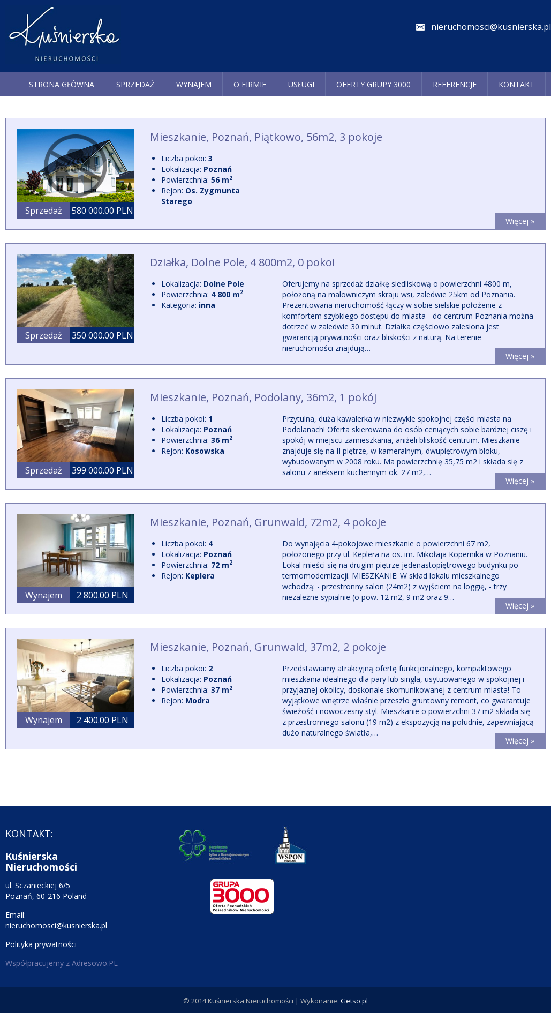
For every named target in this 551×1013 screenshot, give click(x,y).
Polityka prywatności (41, 944)
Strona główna (61, 84)
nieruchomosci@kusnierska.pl (491, 27)
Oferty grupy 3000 (373, 84)
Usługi (301, 84)
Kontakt (516, 84)
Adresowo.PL (95, 963)
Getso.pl (354, 1001)
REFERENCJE (455, 84)
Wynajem (194, 84)
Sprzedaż (135, 84)
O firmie (249, 84)
